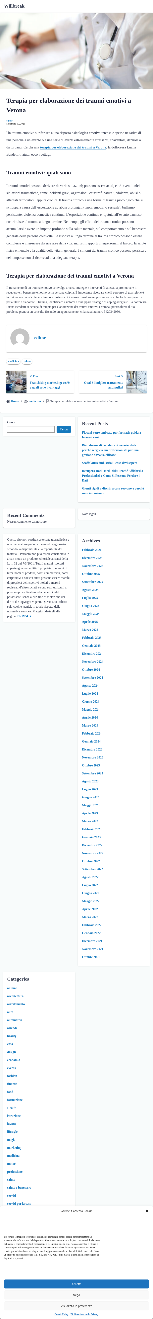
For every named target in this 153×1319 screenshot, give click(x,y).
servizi (11, 1195)
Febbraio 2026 (91, 550)
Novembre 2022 (92, 853)
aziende (12, 1028)
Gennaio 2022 (91, 933)
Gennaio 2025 (91, 645)
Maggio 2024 (90, 709)
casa (10, 1044)
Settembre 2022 (92, 869)
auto (10, 1012)
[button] (147, 1211)
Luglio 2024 (90, 693)
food (10, 1092)
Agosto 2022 (90, 877)
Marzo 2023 (90, 821)
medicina (13, 361)
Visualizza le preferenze (76, 1306)
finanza (12, 1084)
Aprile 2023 (90, 813)
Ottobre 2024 (91, 669)
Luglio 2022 (90, 885)
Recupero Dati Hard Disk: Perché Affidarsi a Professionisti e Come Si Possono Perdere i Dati (112, 475)
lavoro (11, 1123)
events (11, 1068)
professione (15, 1171)
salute (27, 361)
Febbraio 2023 (91, 829)
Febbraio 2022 (91, 925)
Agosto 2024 (90, 685)
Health (11, 1107)
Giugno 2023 (90, 797)
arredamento (16, 1004)
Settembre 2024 (92, 677)
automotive (14, 1020)
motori (11, 1163)
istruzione (14, 1115)
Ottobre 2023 (91, 765)
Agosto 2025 (90, 589)
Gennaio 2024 (91, 741)
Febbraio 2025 (91, 637)
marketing (14, 1147)
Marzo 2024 (90, 725)
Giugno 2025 (90, 605)
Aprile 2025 (90, 621)
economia (13, 1060)
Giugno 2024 (90, 701)
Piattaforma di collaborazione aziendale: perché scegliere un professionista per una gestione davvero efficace (110, 450)
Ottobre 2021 (91, 957)
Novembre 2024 (92, 661)
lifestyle (12, 1131)
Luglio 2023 (90, 789)
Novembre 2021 (92, 949)
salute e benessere (19, 1187)
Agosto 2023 (90, 781)
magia (11, 1139)
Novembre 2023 (92, 757)
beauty (11, 1036)
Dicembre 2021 (92, 941)
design (11, 1052)
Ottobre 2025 (91, 573)
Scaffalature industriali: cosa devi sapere (109, 463)
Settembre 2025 (92, 581)
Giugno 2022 (90, 893)
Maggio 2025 (90, 613)
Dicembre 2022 (92, 845)
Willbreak (14, 6)
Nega (76, 1295)
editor (9, 120)
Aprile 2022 (90, 909)
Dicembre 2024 (92, 653)
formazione (15, 1099)
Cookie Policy (62, 1314)
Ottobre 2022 (91, 861)
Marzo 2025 (90, 629)
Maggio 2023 (90, 805)
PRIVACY (24, 616)
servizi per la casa (19, 1203)
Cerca (11, 422)
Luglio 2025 (90, 597)
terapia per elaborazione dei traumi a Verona (74, 147)
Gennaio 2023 (91, 837)
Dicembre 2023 (92, 749)
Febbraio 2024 (91, 733)
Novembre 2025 (92, 566)
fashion (12, 1076)
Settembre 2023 (92, 773)
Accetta (76, 1284)
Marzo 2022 (90, 917)
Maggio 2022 (90, 901)
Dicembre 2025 (92, 558)
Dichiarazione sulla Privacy (85, 1314)
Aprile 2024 (90, 717)
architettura (15, 996)
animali (12, 988)
